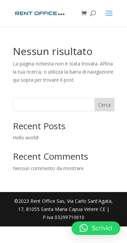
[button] (95, 228)
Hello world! (26, 137)
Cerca (104, 105)
